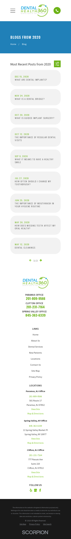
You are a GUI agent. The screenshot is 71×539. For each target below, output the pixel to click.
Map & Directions (35, 414)
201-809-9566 (35, 299)
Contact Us (35, 366)
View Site (35, 410)
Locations (35, 360)
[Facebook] (40, 491)
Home (35, 335)
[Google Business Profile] (35, 491)
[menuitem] (23, 525)
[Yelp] (30, 491)
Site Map (35, 372)
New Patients (35, 354)
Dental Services (35, 348)
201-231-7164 (35, 308)
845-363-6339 (35, 316)
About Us (35, 341)
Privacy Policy (35, 378)
